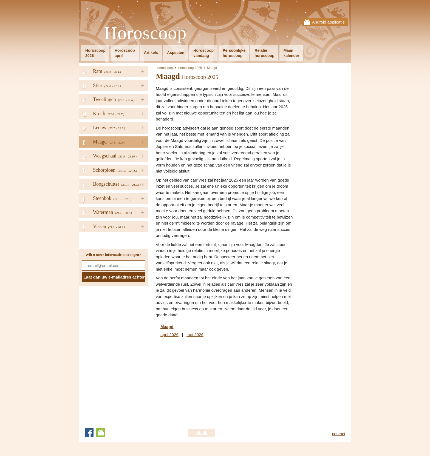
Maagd (212, 68)
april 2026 (169, 334)
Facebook (89, 432)
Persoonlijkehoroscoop (234, 53)
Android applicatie (328, 22)
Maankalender (291, 53)
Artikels (151, 52)
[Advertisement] (202, 381)
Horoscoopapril (125, 53)
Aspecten (175, 52)
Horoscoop (145, 33)
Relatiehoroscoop (264, 53)
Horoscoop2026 (95, 53)
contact (338, 433)
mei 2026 (194, 334)
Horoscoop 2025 (190, 68)
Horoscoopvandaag (203, 53)
